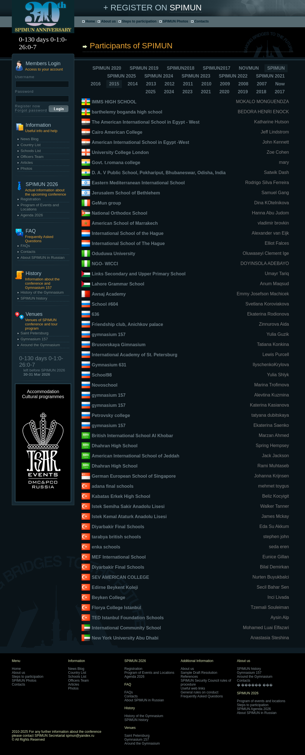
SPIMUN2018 (180, 68)
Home (90, 21)
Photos (26, 168)
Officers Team (32, 157)
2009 (225, 83)
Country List (31, 145)
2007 (262, 83)
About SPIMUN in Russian (42, 257)
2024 (169, 91)
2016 (96, 83)
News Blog (30, 139)
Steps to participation (139, 21)
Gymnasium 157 (34, 339)
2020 (224, 91)
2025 (150, 91)
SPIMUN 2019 (144, 68)
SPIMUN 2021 (270, 76)
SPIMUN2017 (216, 68)
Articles (27, 162)
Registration (31, 199)
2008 (243, 83)
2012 (170, 83)
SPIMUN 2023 (195, 76)
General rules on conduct (199, 692)
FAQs (25, 246)
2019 (243, 91)
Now (280, 83)
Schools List (31, 151)
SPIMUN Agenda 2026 (254, 709)
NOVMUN (249, 68)
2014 (132, 83)
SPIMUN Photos (175, 21)
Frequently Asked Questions (202, 696)
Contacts (201, 21)
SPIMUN (186, 7)
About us (108, 21)
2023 (187, 91)
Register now (27, 106)
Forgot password (31, 110)
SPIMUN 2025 (121, 76)
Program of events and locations (261, 701)
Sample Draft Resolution (199, 673)
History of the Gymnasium (42, 292)
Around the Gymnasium (40, 345)
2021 (206, 91)
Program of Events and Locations (149, 673)
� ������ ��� (255, 685)
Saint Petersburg (34, 333)
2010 (206, 83)
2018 (261, 91)
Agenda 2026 (32, 215)
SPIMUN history (34, 298)
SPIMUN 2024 (158, 76)
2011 (188, 83)
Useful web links (193, 688)
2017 (280, 91)
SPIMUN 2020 (106, 68)
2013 (151, 83)
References (189, 677)
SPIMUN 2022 (233, 76)
